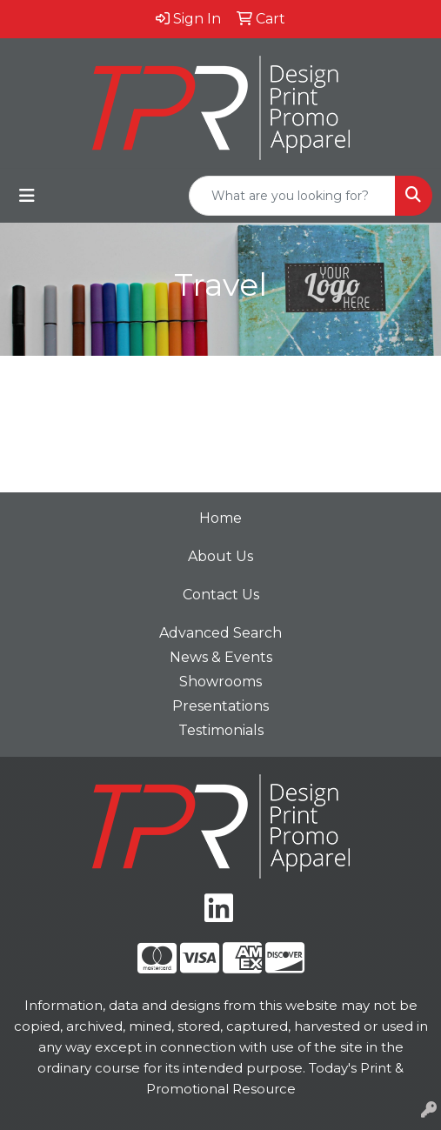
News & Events (221, 657)
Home (220, 518)
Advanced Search (220, 633)
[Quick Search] (292, 196)
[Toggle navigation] (27, 196)
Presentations (220, 706)
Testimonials (221, 730)
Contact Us (221, 594)
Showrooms (220, 681)
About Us (220, 556)
